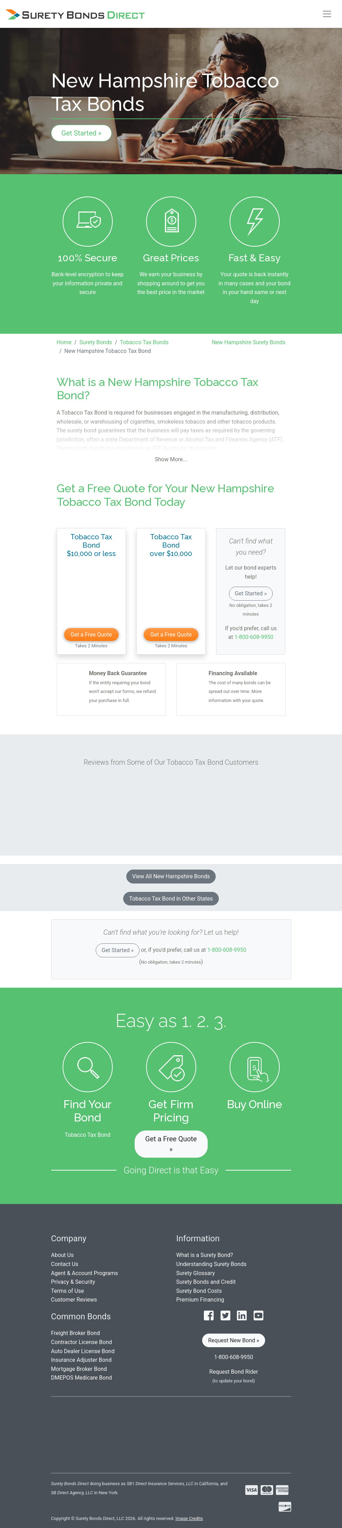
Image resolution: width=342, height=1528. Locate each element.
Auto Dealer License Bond (83, 1351)
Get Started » (81, 133)
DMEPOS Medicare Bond (81, 1377)
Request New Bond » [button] (233, 1340)
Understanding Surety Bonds (211, 1264)
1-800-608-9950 (253, 637)
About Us (62, 1255)
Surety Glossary (195, 1273)
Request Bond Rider (233, 1371)
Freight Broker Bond (75, 1333)
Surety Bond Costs (199, 1291)
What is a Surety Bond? (204, 1255)
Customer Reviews (74, 1299)
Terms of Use (67, 1291)
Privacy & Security (73, 1282)
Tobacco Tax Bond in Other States (171, 898)
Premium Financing (200, 1299)
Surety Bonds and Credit (206, 1282)
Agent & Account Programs (84, 1273)
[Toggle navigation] (327, 14)
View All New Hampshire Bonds (171, 876)
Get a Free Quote (91, 634)
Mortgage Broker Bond (79, 1369)
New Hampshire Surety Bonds (249, 342)
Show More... (171, 459)
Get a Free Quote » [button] (171, 1144)
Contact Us (65, 1264)
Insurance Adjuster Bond (81, 1360)
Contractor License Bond (81, 1342)
